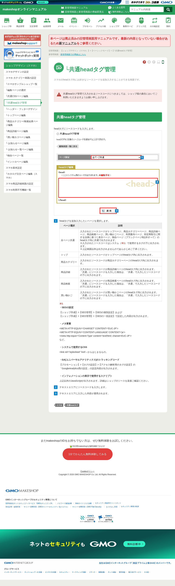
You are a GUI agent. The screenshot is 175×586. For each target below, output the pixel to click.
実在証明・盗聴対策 (13, 507)
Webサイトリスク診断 (83, 503)
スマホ (59, 405)
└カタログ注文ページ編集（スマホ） (21, 175)
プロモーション (87, 26)
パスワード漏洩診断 (64, 503)
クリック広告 (141, 26)
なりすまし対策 (111, 507)
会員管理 (47, 26)
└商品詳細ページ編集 (17, 131)
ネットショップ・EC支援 (33, 572)
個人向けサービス (134, 572)
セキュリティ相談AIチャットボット (108, 503)
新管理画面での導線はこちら (73, 54)
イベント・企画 (74, 26)
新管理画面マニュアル (76, 7)
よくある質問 (118, 7)
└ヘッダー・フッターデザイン (21, 109)
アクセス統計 (101, 26)
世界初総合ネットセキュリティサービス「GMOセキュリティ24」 (30, 503)
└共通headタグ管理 (16, 102)
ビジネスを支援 (50, 572)
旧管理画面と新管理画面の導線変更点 (84, 11)
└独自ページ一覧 (15, 155)
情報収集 (101, 572)
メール (61, 26)
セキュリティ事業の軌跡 (130, 506)
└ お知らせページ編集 (17, 143)
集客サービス (128, 26)
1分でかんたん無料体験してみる (87, 454)
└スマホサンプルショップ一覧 (21, 84)
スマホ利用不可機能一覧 (18, 190)
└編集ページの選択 (16, 90)
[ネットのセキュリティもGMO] (25, 2)
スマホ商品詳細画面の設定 (19, 183)
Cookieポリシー (87, 471)
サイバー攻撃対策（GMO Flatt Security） (87, 507)
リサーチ (92, 572)
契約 (168, 26)
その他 (146, 572)
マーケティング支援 (79, 572)
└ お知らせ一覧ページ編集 (19, 149)
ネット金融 (112, 572)
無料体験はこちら (120, 11)
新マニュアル (68, 43)
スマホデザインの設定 (17, 71)
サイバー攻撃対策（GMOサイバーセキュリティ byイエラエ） (46, 507)
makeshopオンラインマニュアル (25, 9)
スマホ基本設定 (14, 167)
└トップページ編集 (16, 115)
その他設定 (155, 26)
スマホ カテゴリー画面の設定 (21, 78)
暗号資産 (122, 572)
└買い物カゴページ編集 (18, 137)
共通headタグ (72, 405)
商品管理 (20, 26)
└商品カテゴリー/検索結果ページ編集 (22, 123)
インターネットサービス (12, 572)
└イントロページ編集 (17, 161)
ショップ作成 (7, 26)
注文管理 (34, 26)
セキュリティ (63, 572)
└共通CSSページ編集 (17, 96)
